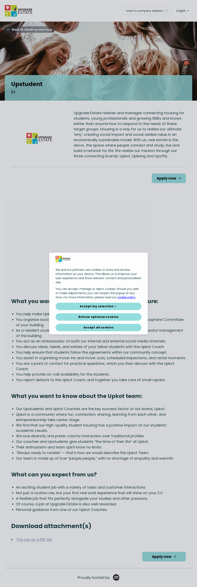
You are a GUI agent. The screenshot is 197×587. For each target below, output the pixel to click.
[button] (98, 306)
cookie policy (126, 297)
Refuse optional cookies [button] (98, 317)
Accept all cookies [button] (98, 327)
